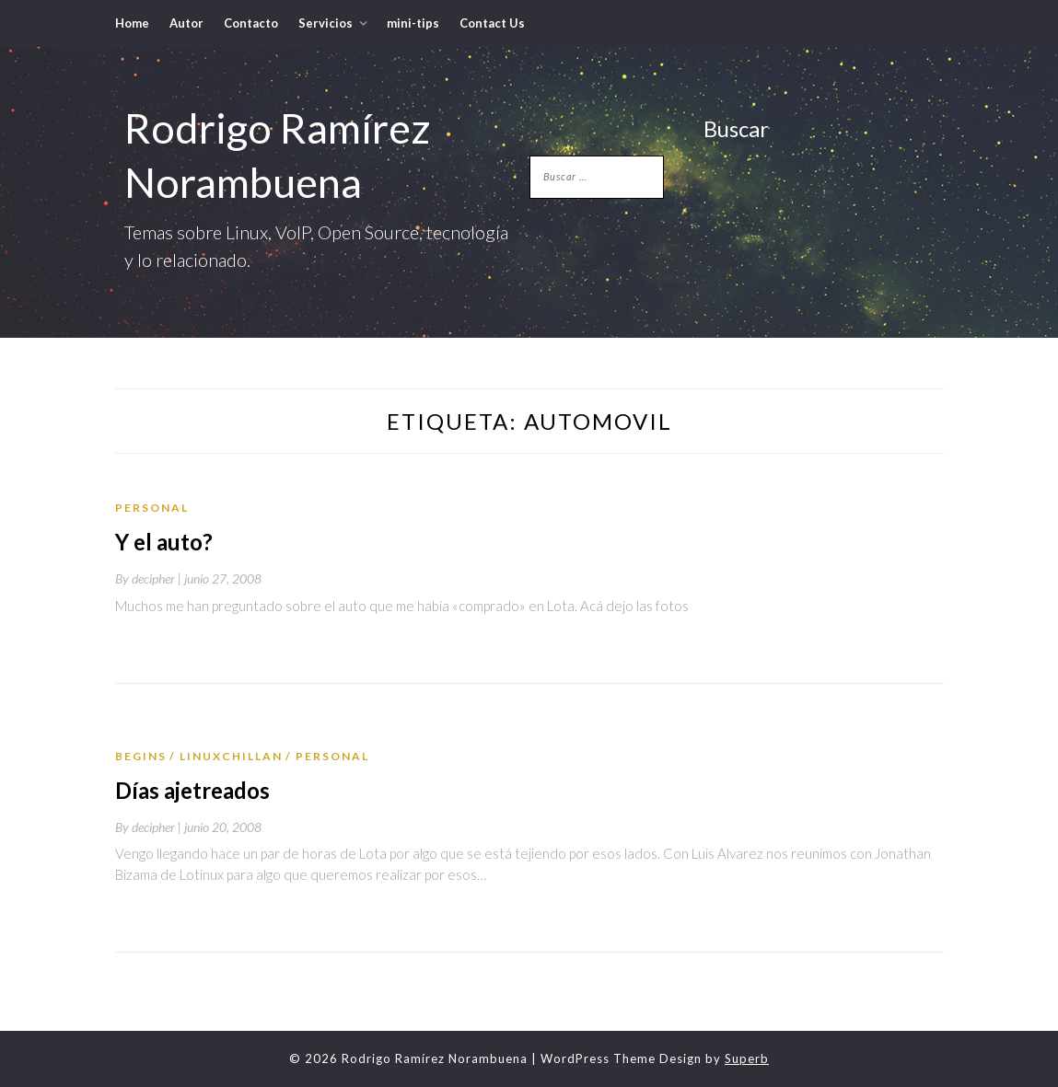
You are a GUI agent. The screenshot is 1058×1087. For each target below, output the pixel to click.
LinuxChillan (231, 756)
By (149, 578)
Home (132, 23)
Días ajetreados (192, 790)
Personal (152, 508)
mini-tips (413, 23)
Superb (747, 1058)
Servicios (325, 23)
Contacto (251, 23)
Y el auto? (164, 541)
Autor (186, 23)
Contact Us (492, 23)
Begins (141, 756)
